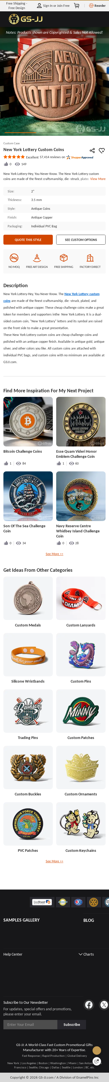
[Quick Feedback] (97, 1061)
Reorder (100, 5)
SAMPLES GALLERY (21, 920)
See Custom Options (81, 240)
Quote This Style (28, 240)
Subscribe (72, 1024)
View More (97, 179)
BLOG (88, 920)
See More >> (54, 554)
